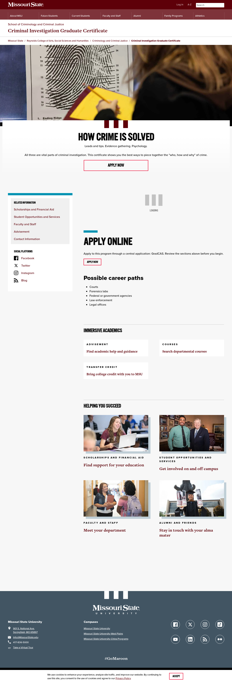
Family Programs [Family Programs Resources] (173, 16)
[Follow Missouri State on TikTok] (219, 624)
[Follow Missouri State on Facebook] (175, 624)
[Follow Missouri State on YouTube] (175, 639)
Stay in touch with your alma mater (186, 532)
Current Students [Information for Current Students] (81, 16)
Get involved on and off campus (188, 469)
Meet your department (105, 530)
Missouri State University (97, 628)
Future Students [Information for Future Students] (49, 16)
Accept (176, 676)
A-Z (190, 4)
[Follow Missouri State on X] (190, 624)
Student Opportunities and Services (37, 217)
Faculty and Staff (25, 224)
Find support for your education (114, 465)
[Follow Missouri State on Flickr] (219, 639)
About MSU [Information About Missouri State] (16, 16)
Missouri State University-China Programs (106, 639)
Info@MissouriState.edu (25, 637)
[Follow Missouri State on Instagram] (205, 624)
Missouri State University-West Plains (103, 633)
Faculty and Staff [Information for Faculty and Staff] (112, 16)
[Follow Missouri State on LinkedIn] (190, 639)
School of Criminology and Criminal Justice (36, 24)
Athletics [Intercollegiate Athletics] (199, 16)
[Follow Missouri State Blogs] (205, 639)
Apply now (116, 165)
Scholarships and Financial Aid (34, 209)
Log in (180, 4)
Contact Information (27, 239)
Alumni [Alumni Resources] (137, 16)
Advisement (21, 231)
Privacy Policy (123, 678)
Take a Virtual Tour (23, 647)
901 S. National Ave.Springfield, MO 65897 (25, 630)
